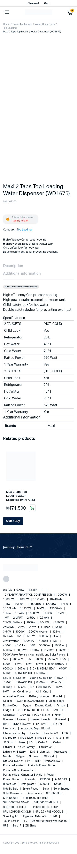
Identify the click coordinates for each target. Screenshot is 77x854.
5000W (8, 650)
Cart (46, 3)
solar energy (62, 789)
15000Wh (56, 608)
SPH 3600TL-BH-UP (46, 802)
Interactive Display (14, 733)
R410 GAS (61, 779)
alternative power (14, 696)
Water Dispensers (45, 24)
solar (46, 789)
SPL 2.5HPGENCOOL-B (49, 811)
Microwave (61, 752)
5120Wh (49, 650)
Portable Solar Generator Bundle (23, 775)
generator (9, 715)
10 (43, 590)
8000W (41, 682)
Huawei (22, 719)
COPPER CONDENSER (31, 701)
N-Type (20, 756)
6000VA (8, 668)
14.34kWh (9, 608)
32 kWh (8, 636)
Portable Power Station (42, 765)
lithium (8, 747)
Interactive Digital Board (35, 728)
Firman (61, 705)
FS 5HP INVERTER (54, 710)
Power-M (30, 779)
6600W (41, 673)
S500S (58, 784)
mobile (7, 756)
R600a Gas (10, 784)
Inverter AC (51, 733)
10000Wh (9, 599)
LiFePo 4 (42, 742)
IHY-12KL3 (42, 724)
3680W (44, 636)
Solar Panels (35, 793)
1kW (6, 618)
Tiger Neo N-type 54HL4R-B (40, 816)
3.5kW (59, 627)
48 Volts (20, 645)
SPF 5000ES (11, 798)
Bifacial (57, 696)
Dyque (27, 705)
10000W (62, 595)
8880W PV (45, 687)
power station (12, 779)
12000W (51, 604)
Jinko (21, 742)
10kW (7, 604)
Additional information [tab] (22, 273)
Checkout (33, 3)
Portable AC (52, 761)
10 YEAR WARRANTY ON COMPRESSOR (27, 595)
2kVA (21, 627)
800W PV (56, 682)
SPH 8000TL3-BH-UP (45, 807)
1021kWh (39, 599)
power (51, 775)
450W (7, 645)
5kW (29, 664)
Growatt (25, 715)
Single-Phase (31, 789)
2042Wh (45, 622)
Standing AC (11, 816)
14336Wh (26, 608)
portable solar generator (18, 770)
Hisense (8, 719)
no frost (34, 756)
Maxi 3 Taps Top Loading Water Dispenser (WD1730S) (20, 496)
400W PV (29, 641)
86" (32, 687)
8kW (6, 691)
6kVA (60, 678)
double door (11, 705)
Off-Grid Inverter (13, 761)
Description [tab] (13, 266)
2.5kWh (44, 618)
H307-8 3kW (42, 715)
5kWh (40, 664)
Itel (68, 738)
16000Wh (34, 613)
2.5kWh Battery (13, 622)
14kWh (41, 608)
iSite (59, 738)
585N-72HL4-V (22, 659)
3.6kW (7, 631)
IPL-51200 (27, 738)
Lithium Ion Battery (14, 752)
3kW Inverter (11, 641)
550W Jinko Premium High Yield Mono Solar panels (34, 654)
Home (6, 24)
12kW (65, 604)
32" (19, 636)
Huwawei (61, 719)
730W (7, 682)
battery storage (39, 696)
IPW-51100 (44, 738)
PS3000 (45, 779)
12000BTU (35, 604)
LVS (33, 752)
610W (63, 668)
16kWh (49, 613)
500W (36, 650)
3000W (20, 631)
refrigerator (28, 784)
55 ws (63, 650)
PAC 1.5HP (34, 761)
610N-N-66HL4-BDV (42, 668)
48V (33, 645)
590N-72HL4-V (57, 659)
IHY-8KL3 (59, 724)
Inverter (35, 733)
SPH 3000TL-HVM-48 (16, 802)
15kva (7, 613)
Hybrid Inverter (22, 724)
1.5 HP (33, 590)
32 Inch (57, 631)
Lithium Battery (26, 747)
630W (7, 673)
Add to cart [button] (32, 508)
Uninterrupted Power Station (49, 821)
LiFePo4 (57, 742)
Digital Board (56, 701)
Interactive (10, 728)
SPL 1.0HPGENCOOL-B (17, 811)
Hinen (58, 715)
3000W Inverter (39, 631)
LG (31, 742)
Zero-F (17, 825)
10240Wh (55, 599)
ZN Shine (30, 825)
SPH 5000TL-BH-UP (15, 807)
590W (7, 664)
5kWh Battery (56, 664)
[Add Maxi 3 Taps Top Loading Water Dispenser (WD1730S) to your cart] (13, 521)
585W (40, 659)
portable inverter (13, 765)
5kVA (18, 664)
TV (26, 821)
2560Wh (8, 627)
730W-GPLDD (23, 682)
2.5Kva (31, 618)
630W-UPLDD (23, 673)
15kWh (19, 613)
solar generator (13, 793)
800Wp (8, 687)
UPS (6, 825)
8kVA (59, 687)
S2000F (45, 784)
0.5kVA (8, 590)
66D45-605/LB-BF (41, 678)
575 (6, 659)
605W (22, 668)
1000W (24, 599)
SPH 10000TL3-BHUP (36, 798)
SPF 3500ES (54, 793)
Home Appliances (22, 24)
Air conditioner (22, 691)
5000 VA (45, 645)
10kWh (19, 604)
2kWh (33, 627)
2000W (31, 622)
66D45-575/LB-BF (14, 678)
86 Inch (21, 687)
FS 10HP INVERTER (27, 710)
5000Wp (22, 650)
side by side (11, 789)
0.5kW (20, 590)
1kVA (61, 613)
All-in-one (42, 691)
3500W (30, 636)
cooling (8, 701)
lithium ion (46, 747)
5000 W (59, 645)
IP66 (65, 733)
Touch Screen (11, 821)
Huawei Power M (41, 719)
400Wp (44, 641)
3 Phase (45, 627)
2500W (59, 622)
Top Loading (10, 28)
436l (56, 641)
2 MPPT (18, 618)
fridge (7, 710)
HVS (6, 724)
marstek (44, 752)
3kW (56, 636)
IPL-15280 (9, 738)
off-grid (49, 756)
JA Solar (8, 742)
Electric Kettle (44, 705)
